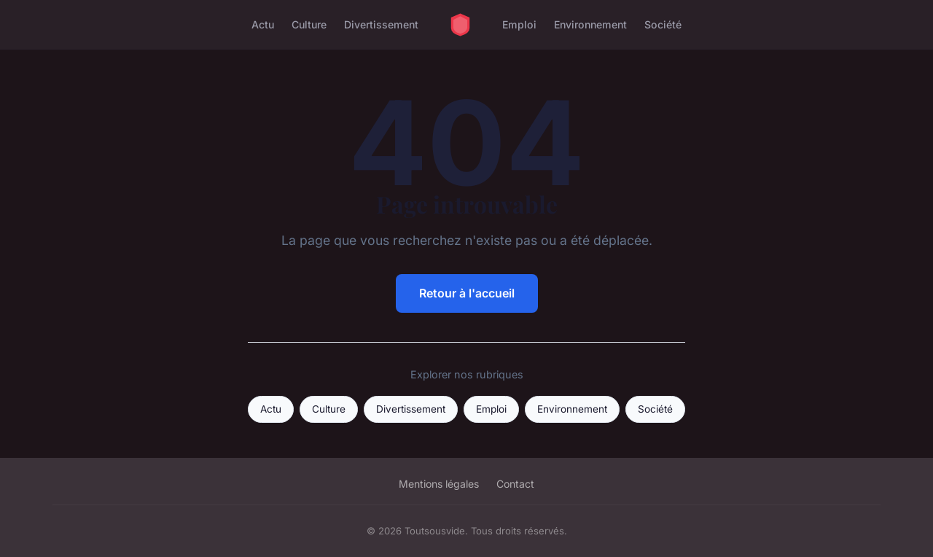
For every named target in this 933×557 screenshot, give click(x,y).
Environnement (590, 24)
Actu (262, 24)
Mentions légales (439, 484)
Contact (515, 484)
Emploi (519, 24)
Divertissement (381, 24)
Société (663, 24)
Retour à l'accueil (467, 293)
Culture (309, 24)
